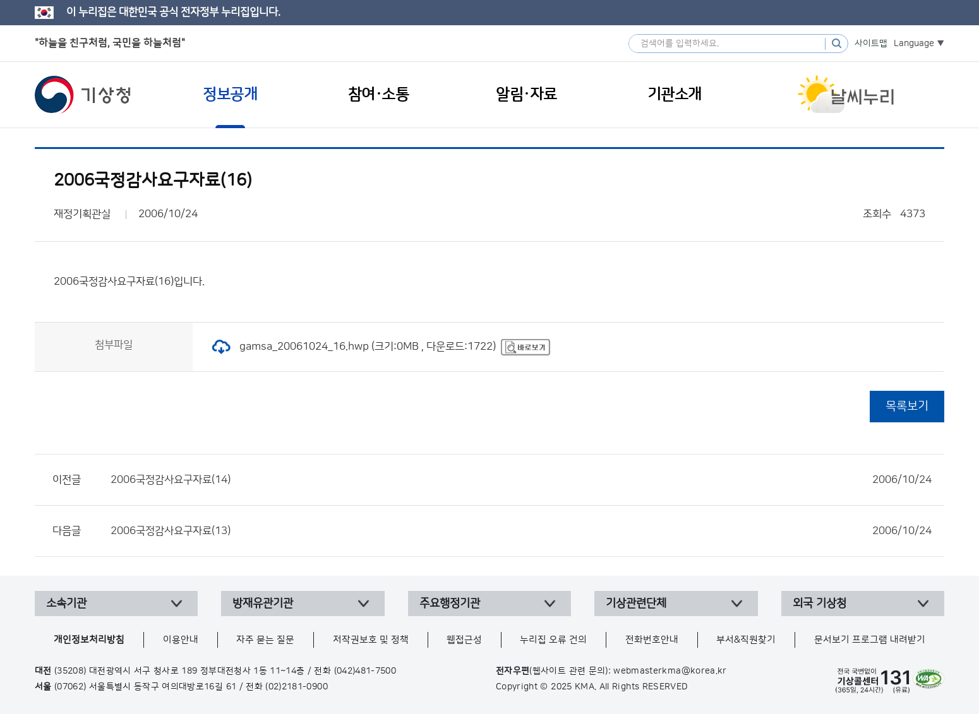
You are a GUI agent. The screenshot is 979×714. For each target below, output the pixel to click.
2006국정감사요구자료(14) (521, 480)
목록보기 (907, 406)
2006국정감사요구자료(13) (521, 531)
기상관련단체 (636, 603)
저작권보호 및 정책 (371, 639)
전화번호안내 (651, 639)
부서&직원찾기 (746, 639)
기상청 (83, 95)
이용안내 (180, 639)
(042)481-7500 (365, 671)
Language (914, 44)
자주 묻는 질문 (265, 639)
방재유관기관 (262, 603)
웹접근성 (464, 639)
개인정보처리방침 (89, 639)
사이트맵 (871, 44)
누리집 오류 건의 (553, 639)
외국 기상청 (819, 603)
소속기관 (66, 603)
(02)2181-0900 (296, 687)
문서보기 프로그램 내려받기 (869, 639)
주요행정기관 (449, 603)
